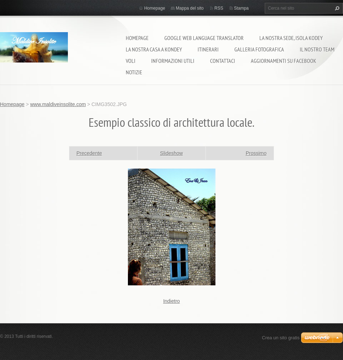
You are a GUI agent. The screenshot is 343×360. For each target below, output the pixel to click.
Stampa (241, 8)
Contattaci (222, 60)
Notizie (134, 72)
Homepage (137, 37)
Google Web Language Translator (204, 37)
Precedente (89, 153)
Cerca (336, 8)
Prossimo (256, 153)
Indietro (171, 301)
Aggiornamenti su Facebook (283, 60)
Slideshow (171, 153)
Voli (130, 60)
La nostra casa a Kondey (154, 49)
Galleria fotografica (259, 49)
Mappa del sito (190, 8)
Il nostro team (317, 49)
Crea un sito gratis (281, 337)
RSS (218, 8)
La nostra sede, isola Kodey (291, 37)
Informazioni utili (172, 60)
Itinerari (208, 49)
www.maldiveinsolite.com (58, 104)
